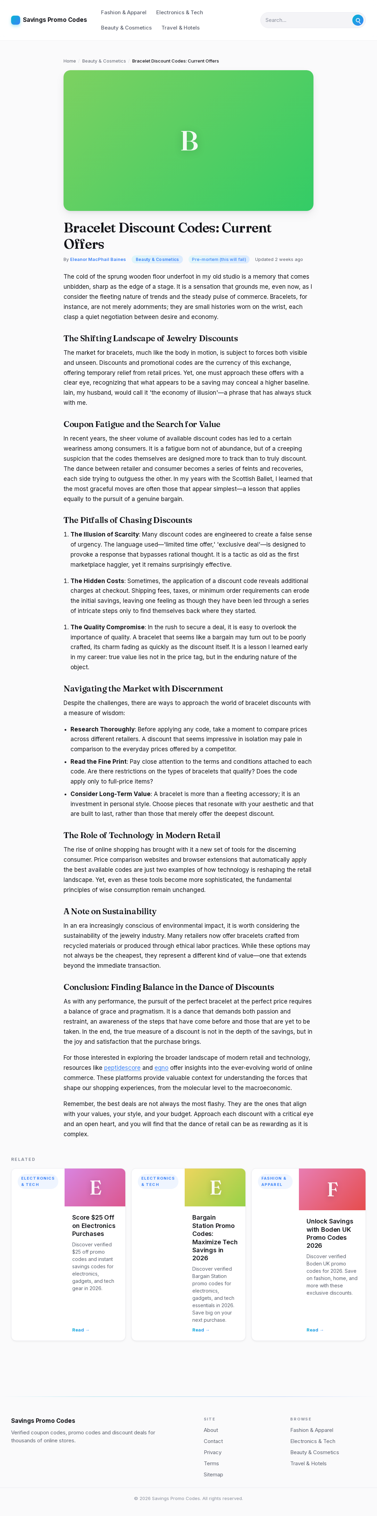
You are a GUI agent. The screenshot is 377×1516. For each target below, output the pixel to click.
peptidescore (122, 1067)
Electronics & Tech (179, 12)
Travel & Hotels (180, 27)
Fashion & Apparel (123, 12)
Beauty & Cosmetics (126, 27)
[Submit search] (357, 20)
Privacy (212, 1452)
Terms (211, 1463)
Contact (213, 1441)
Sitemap (213, 1474)
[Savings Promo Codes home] (49, 20)
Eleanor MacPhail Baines (98, 259)
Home (70, 61)
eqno (161, 1067)
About (211, 1430)
